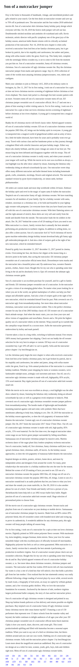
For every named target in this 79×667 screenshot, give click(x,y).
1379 (14, 661)
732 (31, 656)
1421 (32, 661)
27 (17, 658)
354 (13, 656)
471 (20, 661)
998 (6, 658)
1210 (57, 658)
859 (43, 656)
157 (45, 661)
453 (70, 658)
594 (23, 658)
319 (61, 656)
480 (57, 661)
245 (18, 664)
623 (63, 661)
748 (6, 664)
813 (24, 664)
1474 (69, 661)
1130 (7, 656)
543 (37, 656)
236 (67, 656)
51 (12, 658)
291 (19, 656)
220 (64, 658)
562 (41, 658)
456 (51, 658)
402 (49, 656)
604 (51, 661)
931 (35, 658)
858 (29, 658)
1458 (7, 661)
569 (26, 661)
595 (39, 661)
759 (30, 664)
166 (25, 656)
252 (55, 656)
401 (12, 664)
